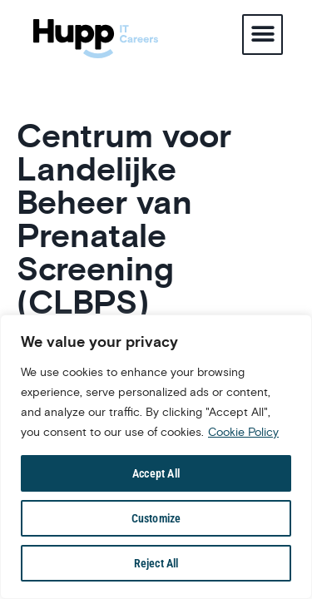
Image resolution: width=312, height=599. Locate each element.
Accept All (156, 473)
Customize (156, 518)
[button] (262, 34)
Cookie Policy (243, 431)
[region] (156, 456)
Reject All (156, 563)
